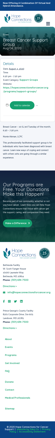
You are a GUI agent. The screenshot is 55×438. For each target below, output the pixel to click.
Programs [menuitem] (10, 355)
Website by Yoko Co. (28, 429)
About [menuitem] (8, 339)
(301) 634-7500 (19, 279)
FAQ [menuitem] (7, 371)
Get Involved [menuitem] (12, 363)
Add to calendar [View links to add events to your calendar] (22, 105)
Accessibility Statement (32, 431)
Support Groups (29, 79)
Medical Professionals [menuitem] (17, 397)
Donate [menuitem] (9, 381)
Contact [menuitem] (9, 389)
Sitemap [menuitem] (10, 408)
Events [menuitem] (9, 347)
